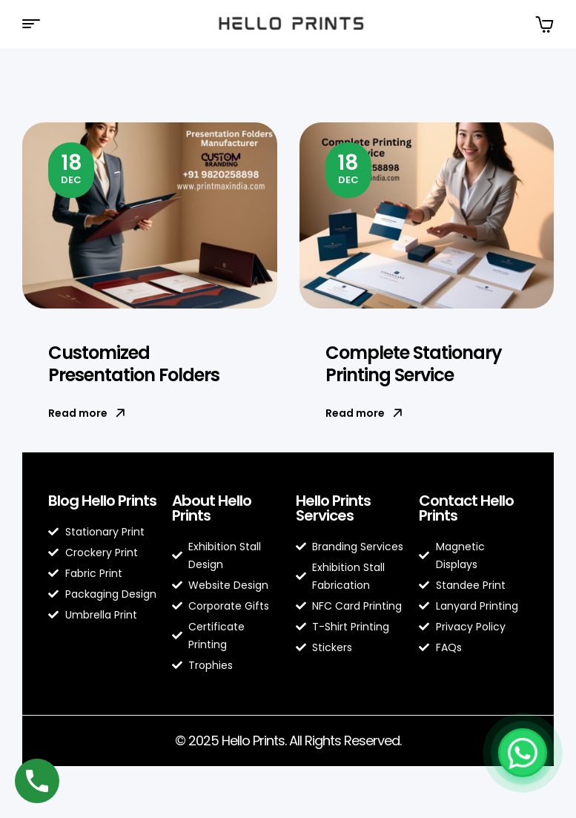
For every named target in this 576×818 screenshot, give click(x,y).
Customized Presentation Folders (133, 363)
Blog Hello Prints (102, 500)
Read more (86, 413)
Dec (71, 167)
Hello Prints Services (333, 508)
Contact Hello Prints (466, 508)
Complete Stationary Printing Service (413, 363)
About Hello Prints (211, 508)
